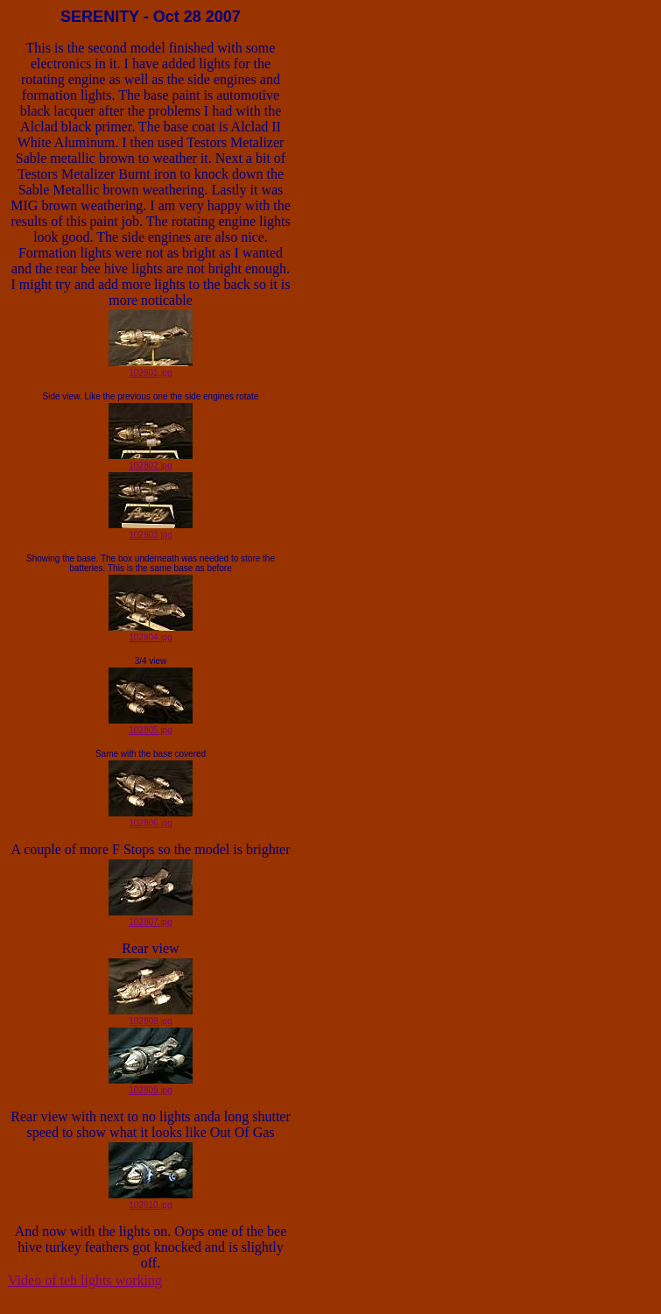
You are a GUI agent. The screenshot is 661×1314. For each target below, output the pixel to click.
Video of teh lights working (85, 1280)
